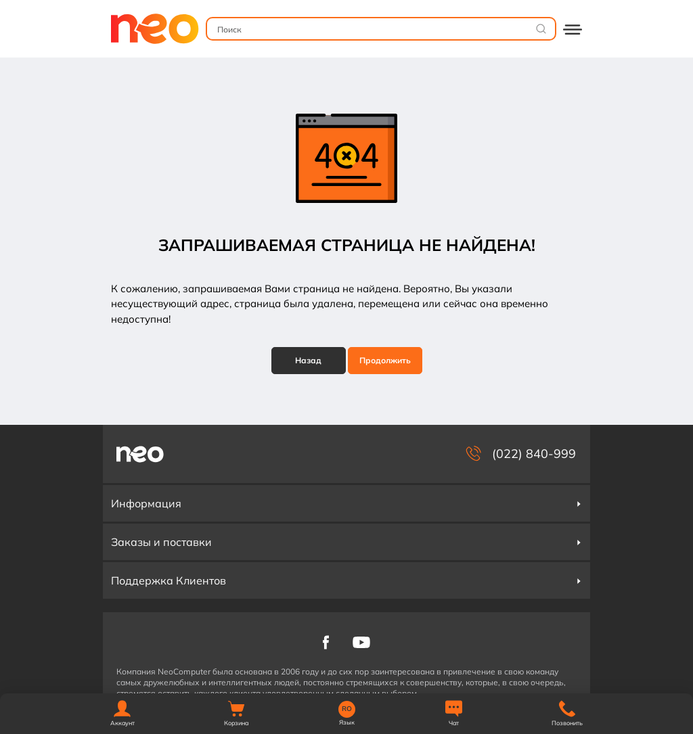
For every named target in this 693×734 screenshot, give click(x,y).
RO (347, 709)
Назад (308, 360)
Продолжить (385, 360)
